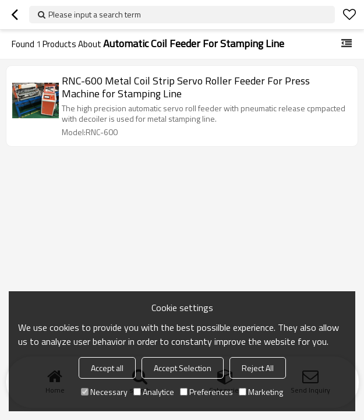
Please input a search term (94, 14)
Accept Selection (182, 368)
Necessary (104, 392)
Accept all (107, 368)
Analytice (153, 392)
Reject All (258, 368)
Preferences (206, 392)
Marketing (261, 392)
